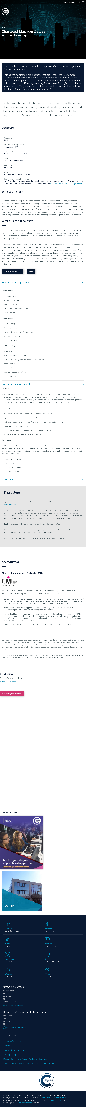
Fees (31, 271)
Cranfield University (70, 2)
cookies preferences (24, 1103)
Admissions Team (10, 504)
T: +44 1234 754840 (8, 681)
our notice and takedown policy (54, 1098)
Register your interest (12, 693)
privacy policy (56, 1100)
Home (3, 27)
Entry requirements (12, 271)
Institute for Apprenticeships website (66, 183)
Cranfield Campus (13, 986)
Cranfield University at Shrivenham (25, 1012)
